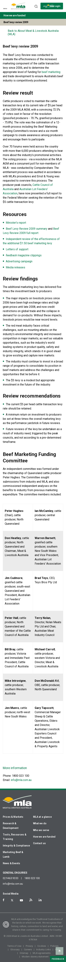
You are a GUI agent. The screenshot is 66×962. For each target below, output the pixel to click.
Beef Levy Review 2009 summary (26, 228)
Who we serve (41, 830)
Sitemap (24, 953)
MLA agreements (42, 953)
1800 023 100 (32, 878)
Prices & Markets (13, 816)
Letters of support (17, 249)
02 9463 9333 (10, 878)
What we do (40, 823)
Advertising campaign (19, 261)
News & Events (11, 863)
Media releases (15, 267)
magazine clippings (24, 255)
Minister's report (16, 222)
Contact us (39, 843)
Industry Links (43, 949)
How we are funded (44, 836)
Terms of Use (14, 946)
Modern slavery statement (35, 956)
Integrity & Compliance (16, 845)
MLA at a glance (42, 816)
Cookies (41, 946)
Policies (54, 946)
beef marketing (51, 72)
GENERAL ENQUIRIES (15, 872)
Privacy (29, 946)
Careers (28, 949)
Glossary (15, 949)
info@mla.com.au (21, 780)
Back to (33, 32)
